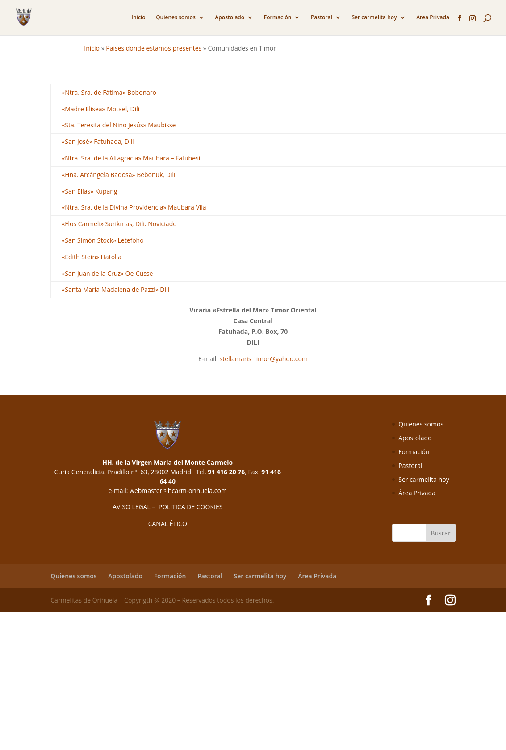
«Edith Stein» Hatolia (91, 257)
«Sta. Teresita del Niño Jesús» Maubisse (119, 125)
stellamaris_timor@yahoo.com (264, 358)
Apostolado (229, 17)
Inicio (138, 17)
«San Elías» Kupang (89, 191)
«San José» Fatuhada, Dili (98, 141)
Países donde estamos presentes (153, 48)
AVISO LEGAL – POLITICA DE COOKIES (167, 506)
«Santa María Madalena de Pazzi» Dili (115, 289)
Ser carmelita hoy (374, 17)
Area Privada (432, 17)
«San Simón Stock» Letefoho (102, 240)
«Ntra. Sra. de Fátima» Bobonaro (109, 92)
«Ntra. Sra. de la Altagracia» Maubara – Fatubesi (131, 158)
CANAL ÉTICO (167, 523)
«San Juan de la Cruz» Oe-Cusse (107, 273)
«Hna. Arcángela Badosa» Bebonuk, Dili (118, 174)
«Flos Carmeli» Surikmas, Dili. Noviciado (119, 223)
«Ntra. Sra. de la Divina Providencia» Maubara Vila (134, 207)
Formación (278, 17)
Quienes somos (176, 17)
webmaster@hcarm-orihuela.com (178, 490)
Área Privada (416, 493)
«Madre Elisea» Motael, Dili (100, 109)
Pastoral (321, 17)
